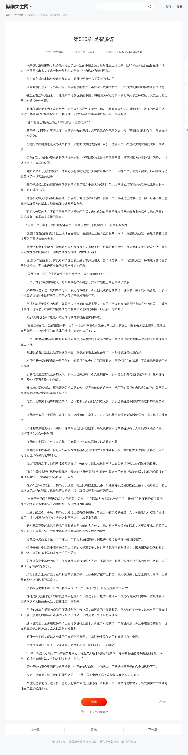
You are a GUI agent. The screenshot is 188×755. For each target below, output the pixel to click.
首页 (8, 15)
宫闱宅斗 (32, 15)
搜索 (150, 6)
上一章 (35, 729)
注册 (179, 6)
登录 (168, 6)
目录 (94, 729)
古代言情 (19, 15)
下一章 (152, 729)
